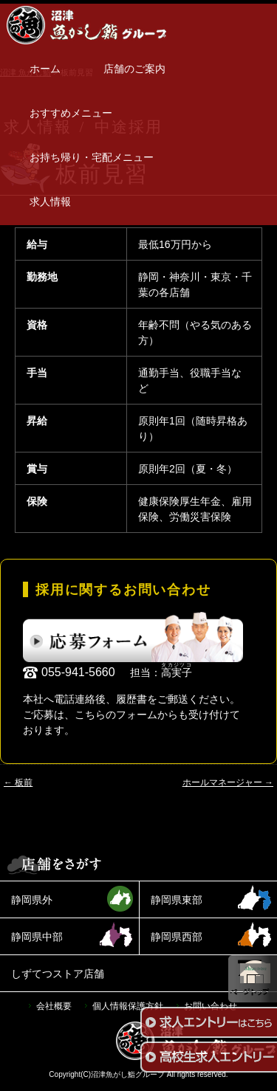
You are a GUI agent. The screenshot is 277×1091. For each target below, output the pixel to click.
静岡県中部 (37, 937)
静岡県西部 (176, 937)
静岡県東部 (176, 900)
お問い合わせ (210, 1006)
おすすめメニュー (71, 113)
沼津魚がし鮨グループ (128, 1074)
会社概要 (54, 1006)
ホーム (45, 69)
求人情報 (50, 201)
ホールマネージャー (227, 782)
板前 (18, 782)
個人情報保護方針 (127, 1006)
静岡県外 (31, 900)
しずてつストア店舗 (57, 974)
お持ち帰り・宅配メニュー (92, 157)
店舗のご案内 (134, 69)
